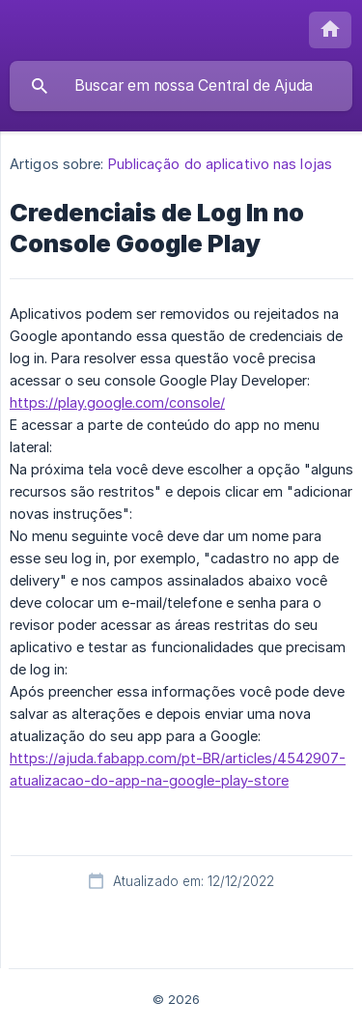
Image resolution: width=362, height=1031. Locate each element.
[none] (330, 30)
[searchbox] (181, 86)
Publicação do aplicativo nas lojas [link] (220, 164)
